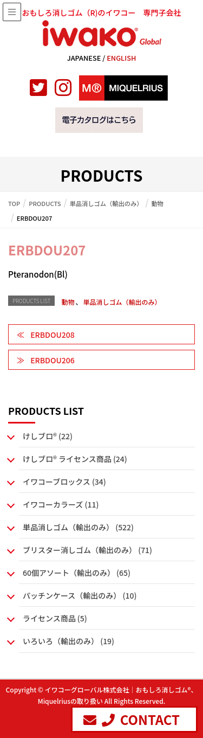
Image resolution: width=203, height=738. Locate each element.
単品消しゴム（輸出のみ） (122, 301)
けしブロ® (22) (48, 436)
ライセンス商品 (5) (55, 618)
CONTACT (131, 719)
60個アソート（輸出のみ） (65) (76, 572)
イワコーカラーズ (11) (61, 504)
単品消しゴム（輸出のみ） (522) (78, 527)
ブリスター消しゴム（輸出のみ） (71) (87, 549)
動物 (67, 301)
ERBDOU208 (52, 334)
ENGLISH (121, 58)
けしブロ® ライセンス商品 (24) (75, 458)
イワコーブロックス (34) (64, 481)
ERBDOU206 (52, 360)
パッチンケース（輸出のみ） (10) (79, 595)
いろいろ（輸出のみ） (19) (68, 641)
